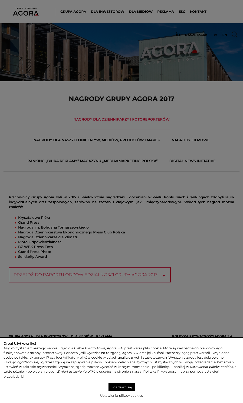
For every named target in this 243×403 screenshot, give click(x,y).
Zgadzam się (121, 387)
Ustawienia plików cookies (121, 395)
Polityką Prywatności (160, 371)
